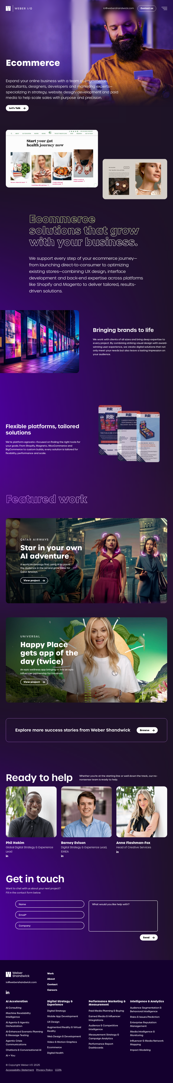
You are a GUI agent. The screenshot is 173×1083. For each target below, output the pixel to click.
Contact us (147, 8)
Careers (52, 990)
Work (50, 973)
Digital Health (55, 1052)
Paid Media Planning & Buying (106, 1010)
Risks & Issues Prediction (144, 1016)
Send (149, 937)
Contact (52, 984)
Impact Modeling (140, 1050)
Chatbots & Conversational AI (23, 1050)
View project (34, 586)
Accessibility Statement (20, 1069)
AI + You (10, 1055)
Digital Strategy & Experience (60, 1003)
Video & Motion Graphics (62, 1042)
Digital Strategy (56, 1010)
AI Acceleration (17, 1001)
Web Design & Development (64, 1036)
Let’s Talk (17, 108)
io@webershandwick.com (118, 8)
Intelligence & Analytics (147, 1001)
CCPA (58, 1069)
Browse (147, 730)
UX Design (53, 1021)
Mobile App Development (62, 1016)
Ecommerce (54, 1047)
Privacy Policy (44, 1069)
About (51, 978)
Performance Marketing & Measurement (107, 1003)
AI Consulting (13, 1007)
